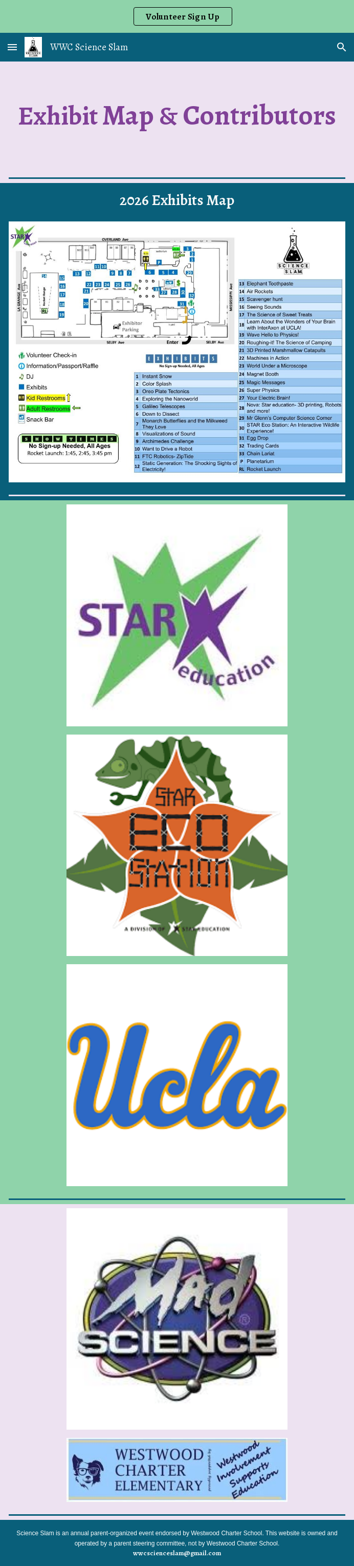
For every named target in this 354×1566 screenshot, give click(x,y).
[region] (177, 16)
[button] (12, 47)
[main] (177, 115)
